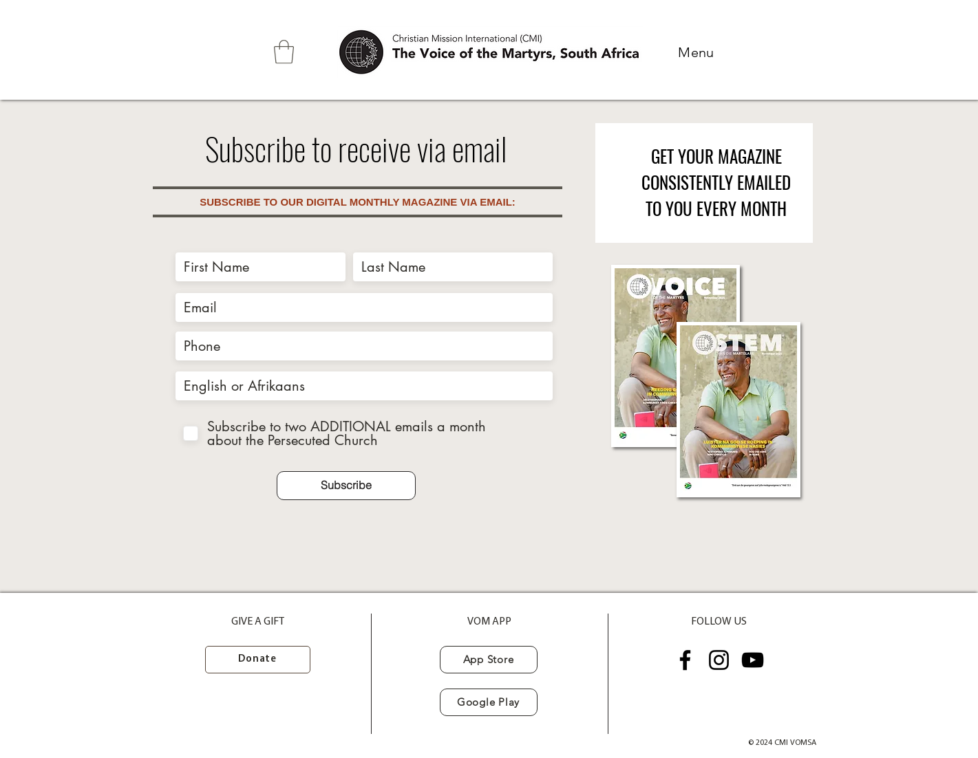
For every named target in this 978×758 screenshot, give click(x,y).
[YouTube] (752, 660)
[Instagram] (718, 660)
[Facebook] (685, 660)
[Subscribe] (346, 485)
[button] (284, 52)
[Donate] (257, 659)
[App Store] (489, 659)
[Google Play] (489, 702)
